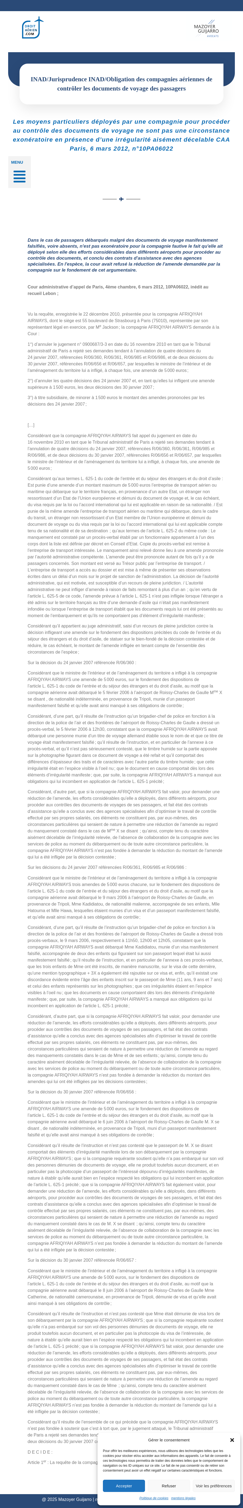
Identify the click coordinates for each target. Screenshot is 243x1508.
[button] (232, 1440)
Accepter (124, 1486)
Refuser (169, 1486)
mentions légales (183, 1498)
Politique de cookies (154, 1498)
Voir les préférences (214, 1486)
